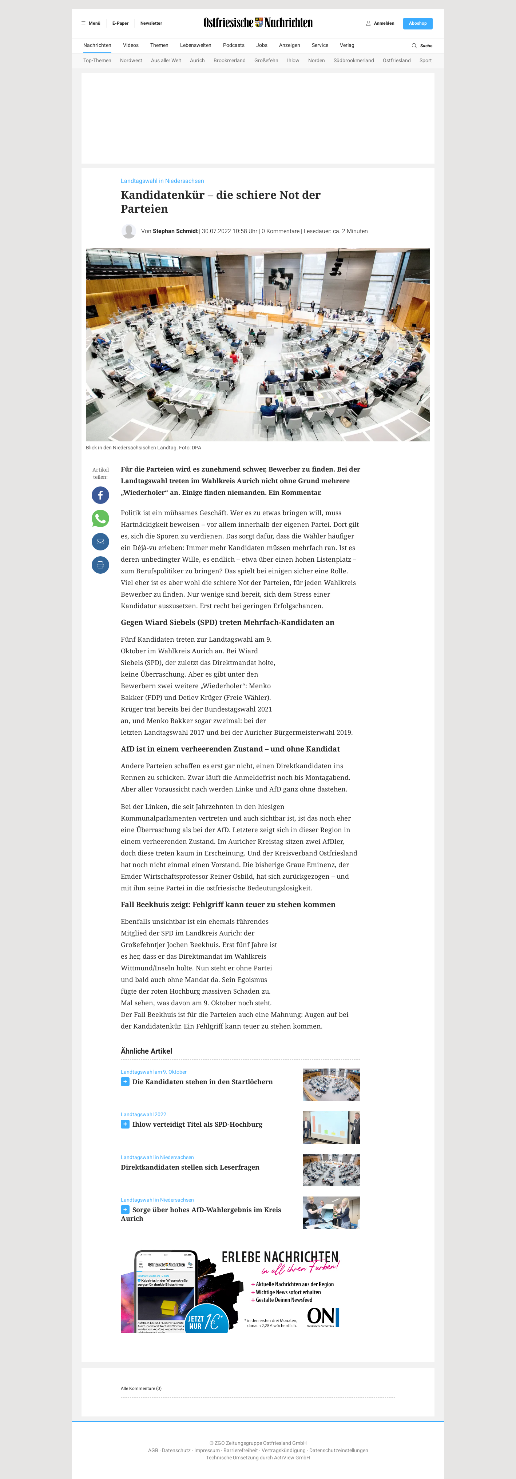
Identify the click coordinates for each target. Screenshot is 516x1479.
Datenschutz (176, 1450)
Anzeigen (289, 45)
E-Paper (120, 23)
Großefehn (266, 60)
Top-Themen (97, 60)
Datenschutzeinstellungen (338, 1450)
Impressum (207, 1450)
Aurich (197, 60)
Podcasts (234, 45)
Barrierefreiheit (240, 1450)
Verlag (347, 45)
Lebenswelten (195, 45)
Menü (89, 23)
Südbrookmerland (354, 60)
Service (320, 45)
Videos (131, 45)
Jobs (261, 45)
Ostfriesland (397, 60)
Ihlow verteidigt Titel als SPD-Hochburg (197, 1124)
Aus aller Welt (166, 60)
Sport (426, 60)
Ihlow (293, 60)
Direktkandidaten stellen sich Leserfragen (190, 1167)
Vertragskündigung (284, 1450)
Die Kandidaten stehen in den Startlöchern (202, 1081)
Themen (159, 45)
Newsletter (151, 23)
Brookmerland (230, 60)
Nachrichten (97, 45)
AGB (153, 1450)
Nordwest (131, 60)
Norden (316, 60)
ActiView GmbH (292, 1458)
